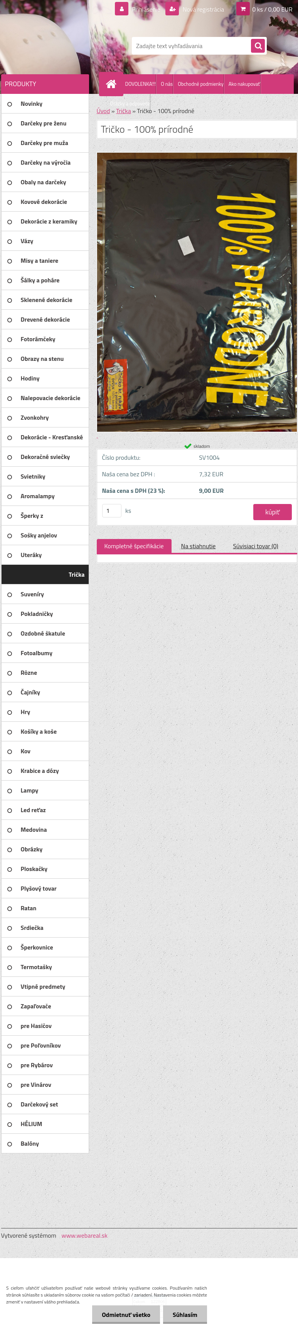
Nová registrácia (202, 9)
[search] (258, 46)
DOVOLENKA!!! (140, 84)
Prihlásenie (146, 9)
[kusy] (111, 510)
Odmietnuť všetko (126, 1314)
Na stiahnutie (198, 546)
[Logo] (54, 46)
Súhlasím (185, 1314)
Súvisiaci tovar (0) (255, 546)
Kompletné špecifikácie (134, 546)
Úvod (103, 110)
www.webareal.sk (84, 1235)
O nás (167, 84)
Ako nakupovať (244, 84)
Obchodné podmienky (201, 84)
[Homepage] (113, 83)
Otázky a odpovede (130, 103)
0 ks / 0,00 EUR (272, 9)
